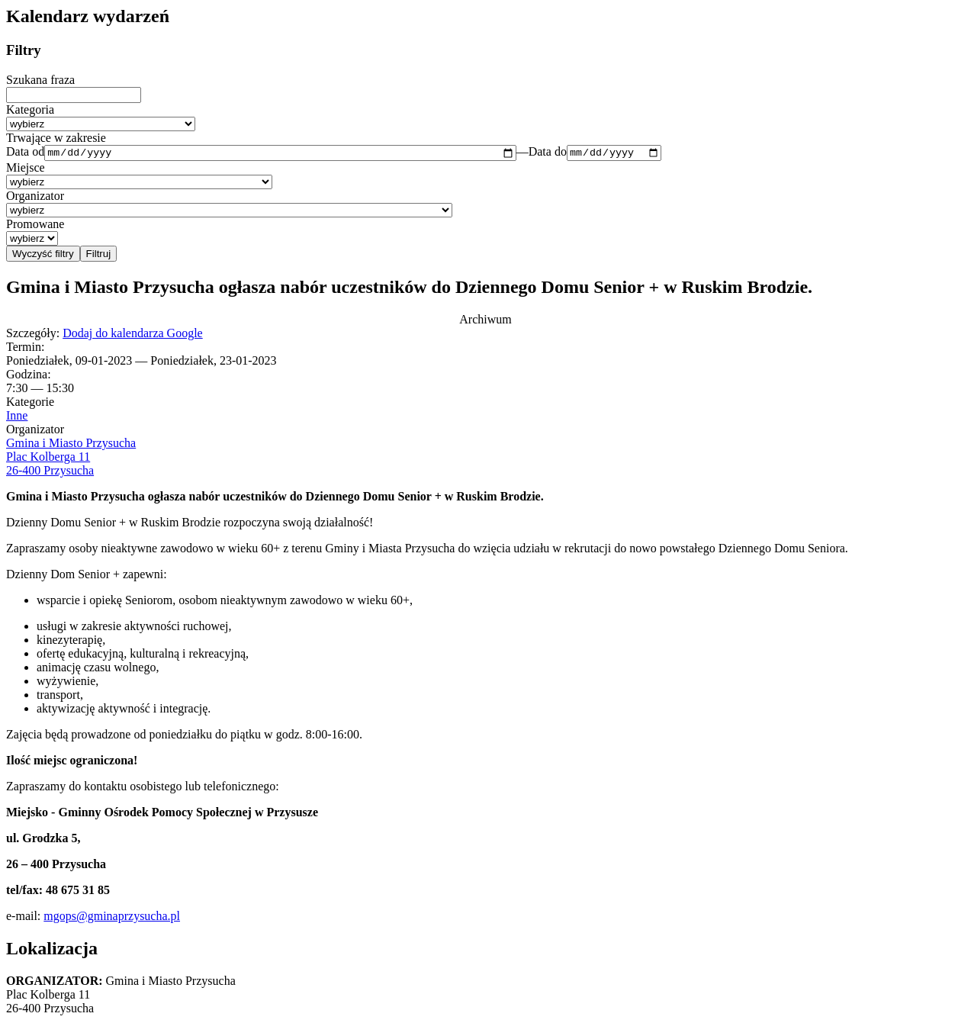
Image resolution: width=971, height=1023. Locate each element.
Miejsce (25, 169)
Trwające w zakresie (56, 137)
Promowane (35, 226)
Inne (16, 416)
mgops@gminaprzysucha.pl (111, 917)
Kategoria (30, 109)
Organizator (35, 197)
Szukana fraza (40, 79)
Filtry (23, 50)
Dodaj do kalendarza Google (132, 334)
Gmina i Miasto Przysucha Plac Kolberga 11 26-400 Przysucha (71, 458)
